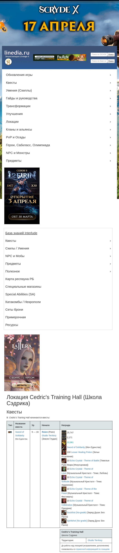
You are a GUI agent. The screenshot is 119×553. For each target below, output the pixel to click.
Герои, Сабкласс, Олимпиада (29, 145)
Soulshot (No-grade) (76, 512)
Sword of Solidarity (76, 447)
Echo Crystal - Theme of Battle (84, 460)
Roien (45, 432)
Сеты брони (14, 309)
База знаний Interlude (21, 233)
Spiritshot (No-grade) (77, 520)
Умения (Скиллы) (19, 90)
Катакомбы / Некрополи (23, 302)
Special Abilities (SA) (20, 294)
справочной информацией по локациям (92, 549)
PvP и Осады (16, 137)
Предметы (14, 160)
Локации (13, 121)
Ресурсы (11, 325)
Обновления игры (20, 75)
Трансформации (19, 106)
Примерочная (15, 317)
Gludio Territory (49, 435)
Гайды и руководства (22, 98)
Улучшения (15, 114)
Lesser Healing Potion (81, 452)
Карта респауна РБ (19, 279)
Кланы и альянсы (20, 129)
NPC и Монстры (18, 153)
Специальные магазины (23, 286)
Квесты (12, 82)
